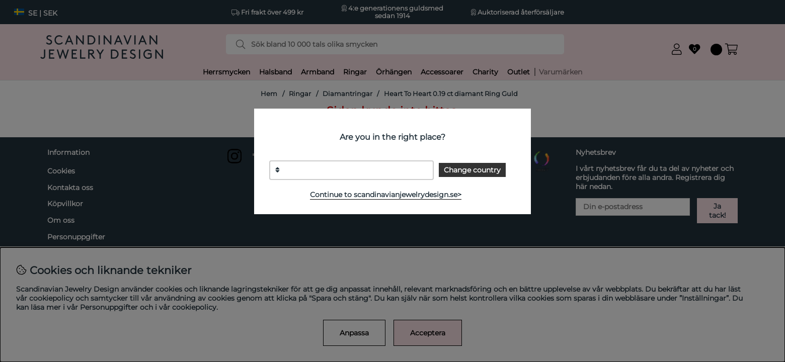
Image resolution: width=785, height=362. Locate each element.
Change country (472, 169)
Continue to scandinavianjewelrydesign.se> (385, 194)
